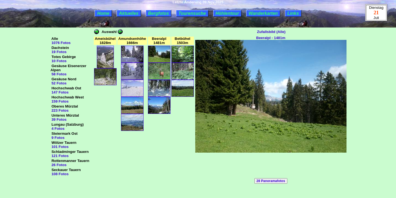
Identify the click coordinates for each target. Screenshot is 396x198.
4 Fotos (57, 129)
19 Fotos (58, 52)
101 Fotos (59, 147)
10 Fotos (58, 61)
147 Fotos (59, 92)
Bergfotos (158, 13)
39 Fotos (58, 119)
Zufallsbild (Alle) (270, 32)
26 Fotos (58, 165)
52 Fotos (58, 83)
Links (293, 13)
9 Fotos (57, 138)
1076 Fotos (60, 43)
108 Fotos (59, 174)
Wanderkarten (263, 13)
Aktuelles (129, 13)
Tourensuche (192, 13)
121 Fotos (59, 156)
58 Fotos (58, 74)
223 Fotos (59, 110)
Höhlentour (227, 13)
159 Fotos (59, 101)
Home (103, 13)
